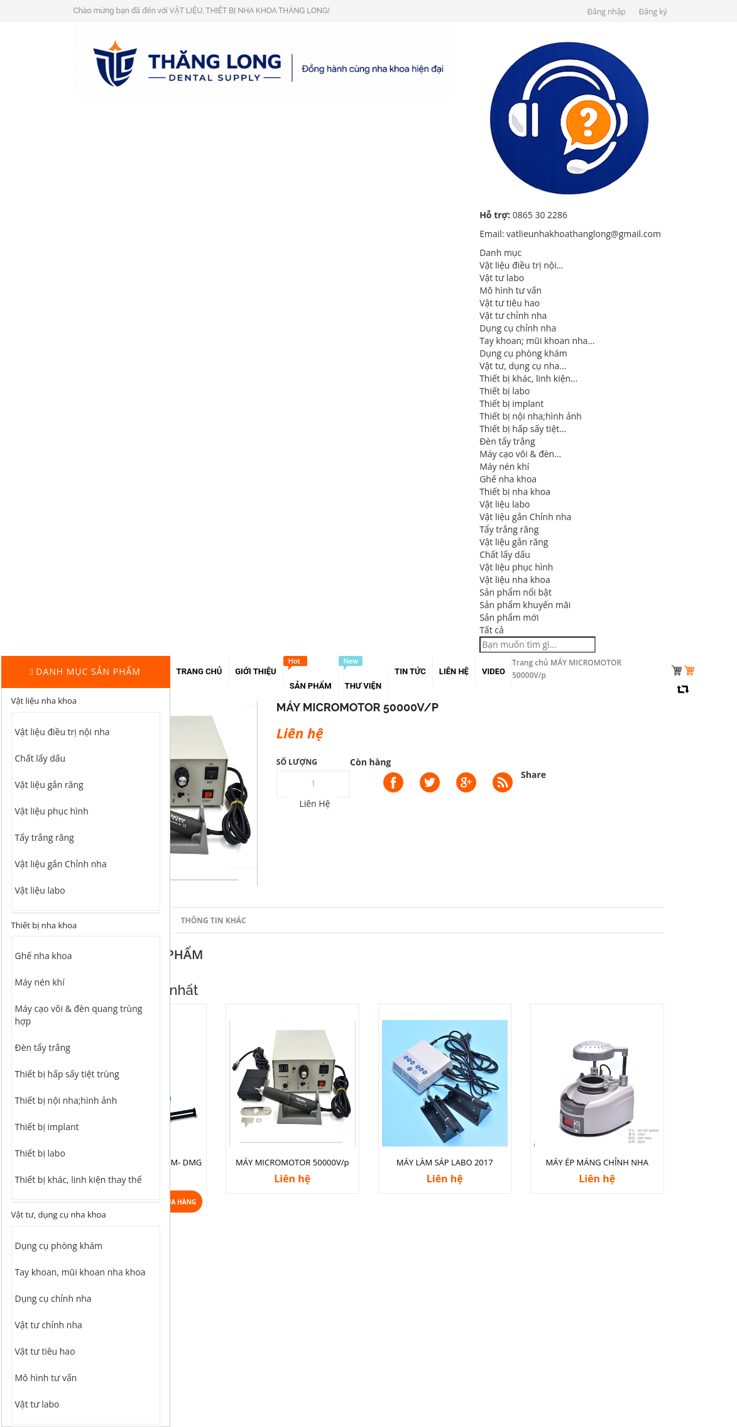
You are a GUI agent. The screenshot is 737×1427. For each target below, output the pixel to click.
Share (533, 774)
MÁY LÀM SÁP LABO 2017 (444, 1162)
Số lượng (296, 762)
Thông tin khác (213, 920)
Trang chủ (530, 662)
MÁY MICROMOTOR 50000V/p (292, 1162)
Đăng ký (653, 11)
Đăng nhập (606, 11)
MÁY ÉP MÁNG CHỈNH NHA (597, 1162)
